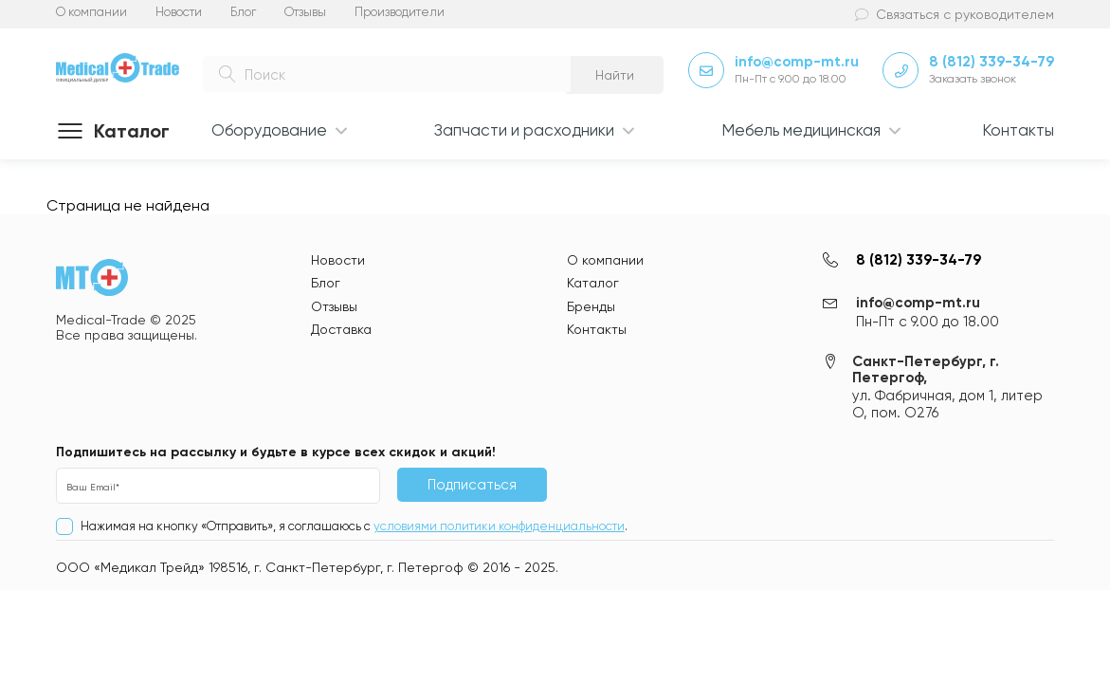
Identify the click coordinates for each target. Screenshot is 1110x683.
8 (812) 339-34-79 (991, 61)
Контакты (1018, 130)
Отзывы (305, 12)
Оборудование (269, 129)
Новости (178, 12)
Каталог (593, 282)
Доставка (341, 329)
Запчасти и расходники (524, 129)
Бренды (591, 306)
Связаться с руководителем (965, 14)
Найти (614, 75)
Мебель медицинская (801, 129)
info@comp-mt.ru (797, 61)
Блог (243, 12)
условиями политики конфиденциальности (499, 526)
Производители (400, 12)
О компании (91, 12)
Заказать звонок (972, 78)
